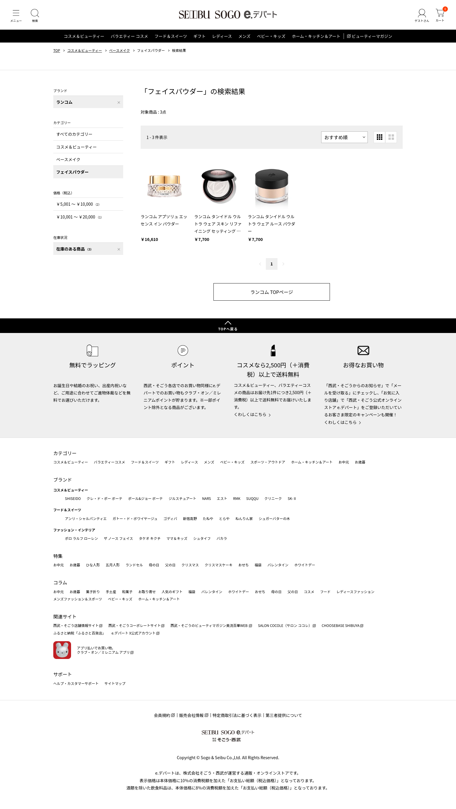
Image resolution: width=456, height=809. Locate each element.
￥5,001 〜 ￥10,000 (78, 204)
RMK (236, 498)
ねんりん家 (244, 518)
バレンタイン (277, 564)
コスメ (309, 591)
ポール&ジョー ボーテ (145, 498)
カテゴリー (65, 453)
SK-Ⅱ (292, 498)
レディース (222, 36)
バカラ (222, 538)
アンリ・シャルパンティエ (86, 518)
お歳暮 (360, 461)
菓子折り (93, 591)
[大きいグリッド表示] (391, 137)
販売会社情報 (191, 715)
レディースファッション (355, 591)
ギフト (199, 36)
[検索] (35, 15)
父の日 (170, 564)
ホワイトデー (304, 564)
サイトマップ (115, 683)
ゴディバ (170, 518)
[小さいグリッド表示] (379, 137)
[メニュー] (16, 15)
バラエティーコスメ (109, 461)
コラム (60, 582)
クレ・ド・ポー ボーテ (104, 498)
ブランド (62, 479)
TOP (56, 50)
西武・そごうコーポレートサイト (134, 625)
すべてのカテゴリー (74, 134)
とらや (224, 518)
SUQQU (252, 498)
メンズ (244, 36)
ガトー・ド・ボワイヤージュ (135, 518)
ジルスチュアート (182, 498)
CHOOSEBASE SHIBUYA (341, 625)
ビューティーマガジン (372, 36)
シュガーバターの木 (274, 518)
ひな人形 (93, 564)
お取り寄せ (147, 591)
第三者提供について (284, 715)
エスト (222, 498)
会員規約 (162, 715)
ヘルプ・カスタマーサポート (76, 683)
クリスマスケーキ (219, 564)
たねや (208, 518)
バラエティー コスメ (129, 36)
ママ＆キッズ (177, 538)
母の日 (154, 564)
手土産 (111, 591)
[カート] (440, 15)
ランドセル (134, 564)
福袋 (257, 564)
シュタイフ (202, 538)
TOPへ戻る (228, 328)
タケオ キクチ (150, 538)
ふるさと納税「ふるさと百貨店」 (79, 632)
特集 (58, 555)
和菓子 (127, 591)
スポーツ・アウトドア (267, 461)
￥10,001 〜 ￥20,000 (79, 217)
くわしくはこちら (250, 414)
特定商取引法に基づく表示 (237, 715)
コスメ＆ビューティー (84, 36)
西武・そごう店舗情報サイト (76, 625)
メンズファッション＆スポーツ (77, 598)
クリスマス (190, 564)
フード (325, 591)
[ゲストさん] (422, 15)
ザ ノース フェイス (118, 538)
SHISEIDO (73, 498)
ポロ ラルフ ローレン (81, 538)
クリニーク (273, 498)
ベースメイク (119, 50)
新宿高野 (190, 518)
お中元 (343, 461)
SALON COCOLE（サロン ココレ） (285, 625)
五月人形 (113, 564)
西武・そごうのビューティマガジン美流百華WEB (209, 625)
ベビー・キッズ (271, 36)
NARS (206, 498)
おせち (243, 564)
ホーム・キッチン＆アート (316, 36)
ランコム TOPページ (271, 291)
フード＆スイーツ (170, 36)
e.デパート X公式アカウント (134, 632)
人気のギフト (172, 591)
